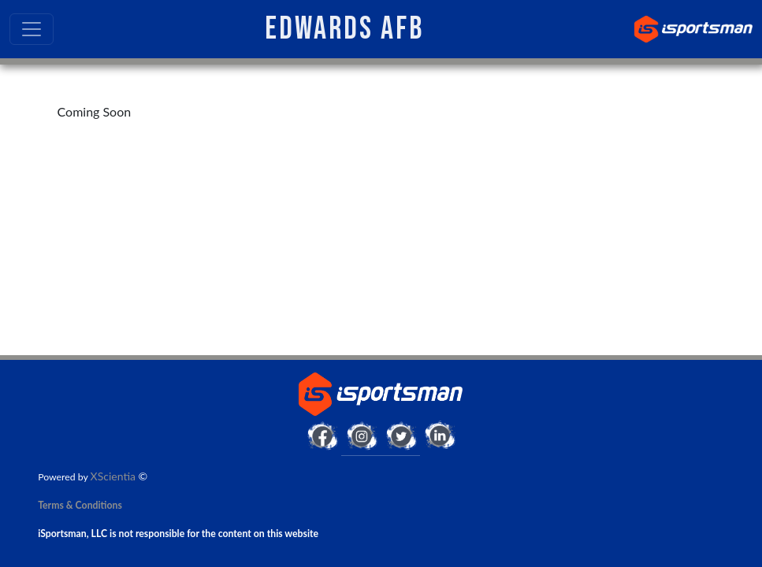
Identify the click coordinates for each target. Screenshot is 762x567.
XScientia (113, 476)
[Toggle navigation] (31, 29)
